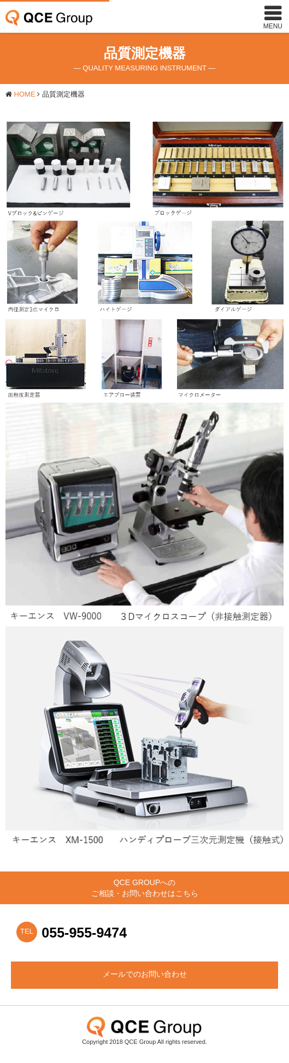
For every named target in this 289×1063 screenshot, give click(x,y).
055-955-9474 (84, 932)
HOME (24, 94)
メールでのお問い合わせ (145, 974)
